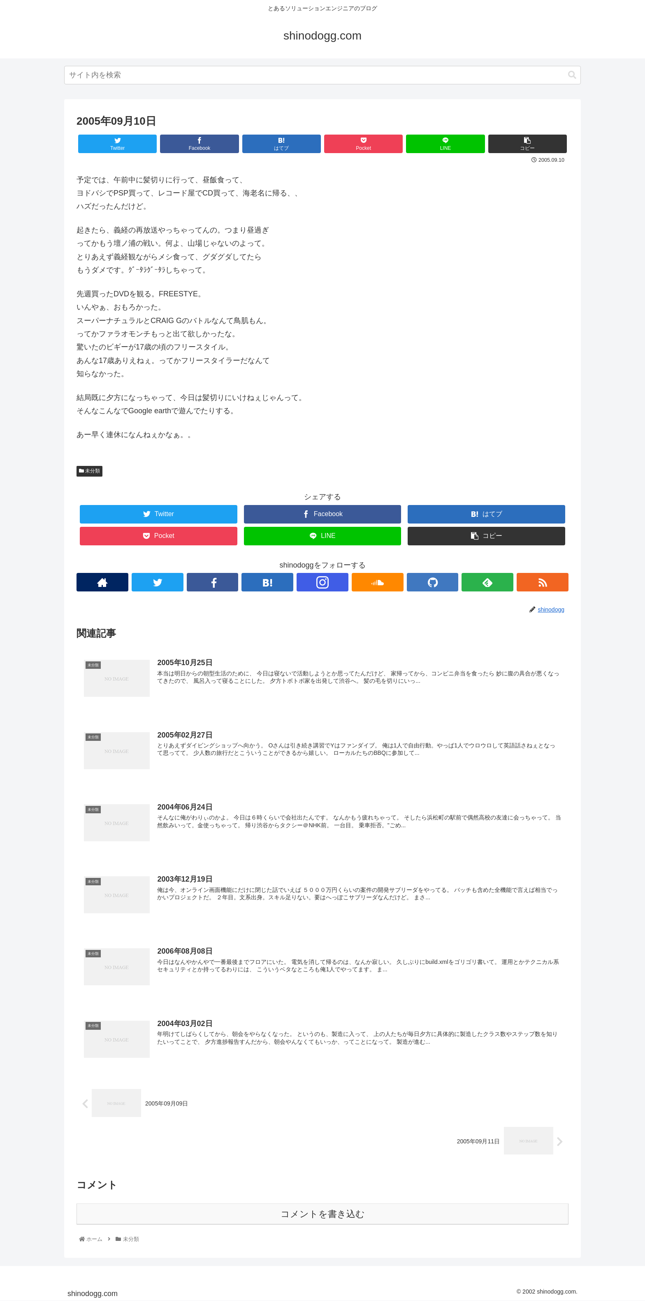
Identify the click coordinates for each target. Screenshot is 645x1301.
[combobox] (322, 75)
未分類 (89, 471)
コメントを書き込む (323, 1214)
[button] (572, 75)
